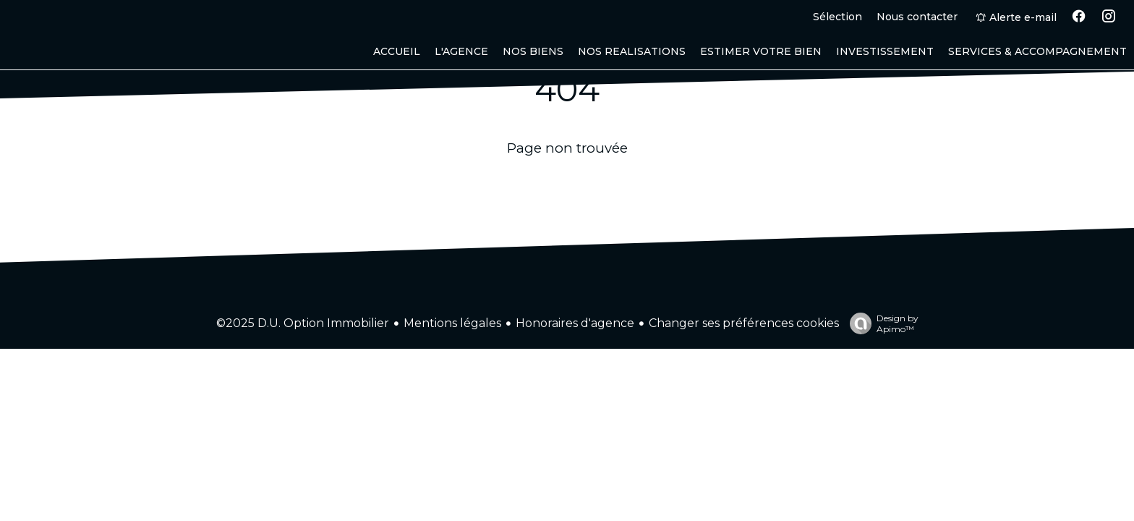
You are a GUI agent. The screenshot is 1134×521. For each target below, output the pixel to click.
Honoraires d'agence (575, 323)
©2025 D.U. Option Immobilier (302, 323)
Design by (880, 323)
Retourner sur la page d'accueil (567, 184)
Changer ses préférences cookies (744, 323)
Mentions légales (452, 323)
